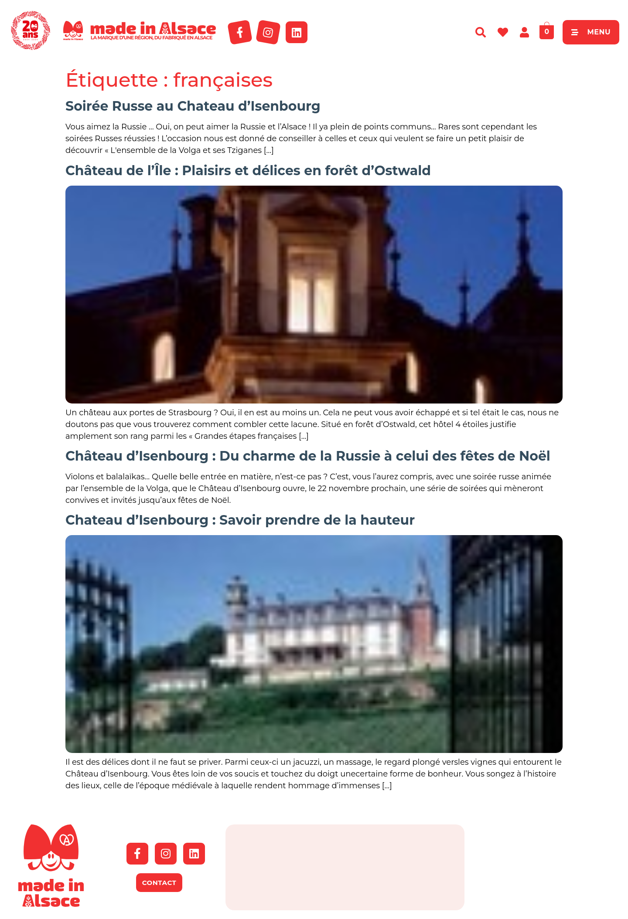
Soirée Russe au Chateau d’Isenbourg (193, 106)
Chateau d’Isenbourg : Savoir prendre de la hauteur (240, 520)
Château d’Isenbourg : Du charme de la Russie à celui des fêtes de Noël (307, 456)
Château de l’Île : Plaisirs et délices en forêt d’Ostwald (248, 171)
